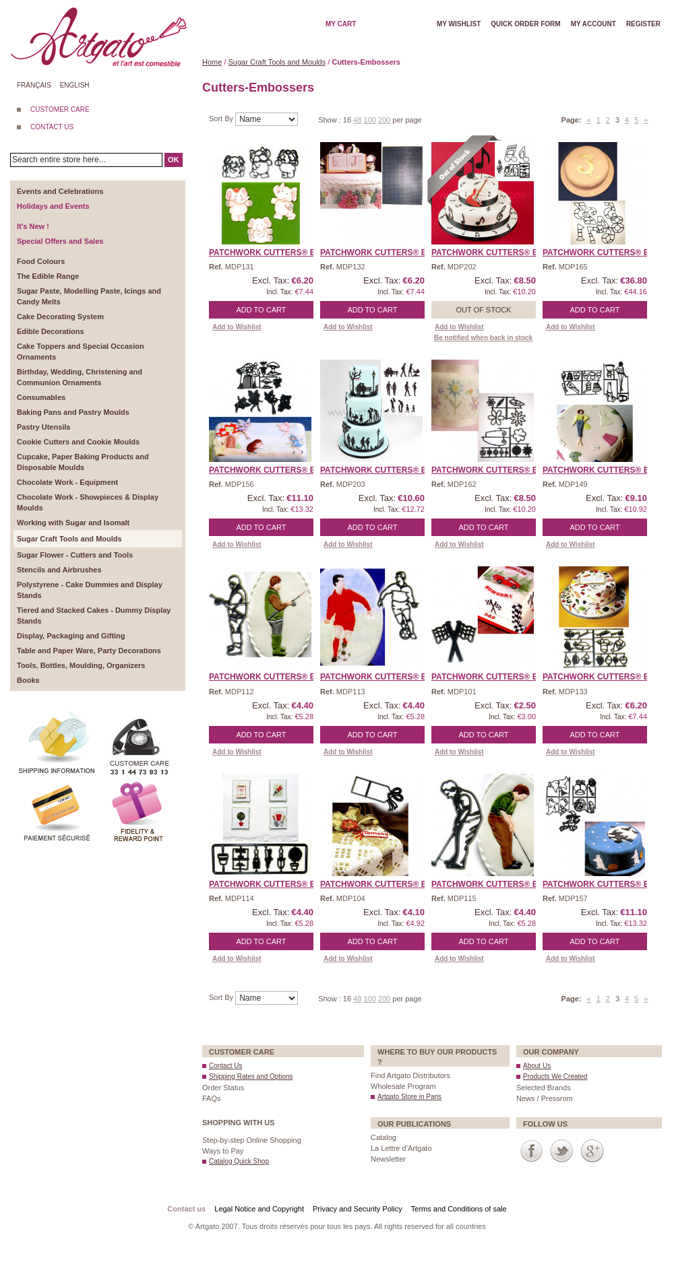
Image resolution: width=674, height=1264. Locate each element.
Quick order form (525, 24)
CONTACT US (51, 127)
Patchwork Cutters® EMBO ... (276, 252)
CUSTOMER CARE (60, 109)
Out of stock (483, 310)
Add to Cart (261, 310)
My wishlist (459, 24)
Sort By (222, 118)
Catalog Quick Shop (239, 1161)
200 (384, 120)
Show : (330, 120)
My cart (341, 24)
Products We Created (555, 1076)
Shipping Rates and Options (251, 1076)
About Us (537, 1065)
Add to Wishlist (237, 327)
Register (643, 24)
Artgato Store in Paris (409, 1096)
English (75, 85)
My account (593, 24)
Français (34, 85)
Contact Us (225, 1065)
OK (173, 160)
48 (357, 120)
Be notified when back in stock (483, 337)
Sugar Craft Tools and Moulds (277, 62)
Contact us (186, 1209)
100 (369, 120)
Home (212, 62)
